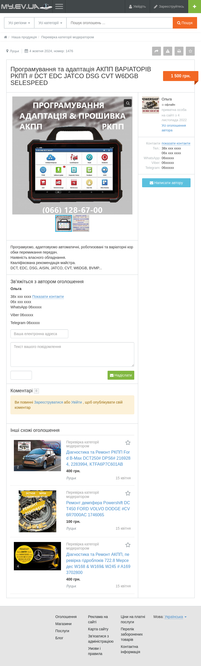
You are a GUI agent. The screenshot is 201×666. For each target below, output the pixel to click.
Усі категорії (50, 23)
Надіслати (121, 375)
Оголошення (66, 617)
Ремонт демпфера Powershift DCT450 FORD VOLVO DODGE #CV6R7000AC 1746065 (98, 509)
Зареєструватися (48, 402)
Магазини (63, 624)
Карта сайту (98, 629)
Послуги (62, 631)
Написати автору (166, 183)
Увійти (76, 402)
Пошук (185, 23)
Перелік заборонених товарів (132, 634)
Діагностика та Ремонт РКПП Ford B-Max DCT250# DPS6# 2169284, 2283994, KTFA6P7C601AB (98, 458)
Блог (59, 638)
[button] (80, 223)
